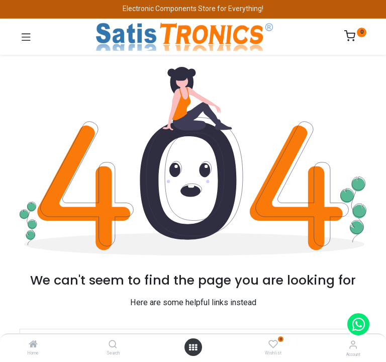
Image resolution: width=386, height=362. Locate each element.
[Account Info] (353, 344)
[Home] (33, 345)
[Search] (113, 345)
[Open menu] (193, 347)
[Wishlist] (273, 344)
